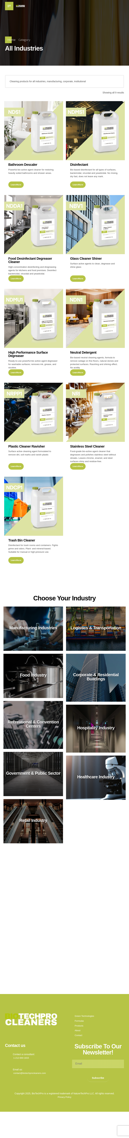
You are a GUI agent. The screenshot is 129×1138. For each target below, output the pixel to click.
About (78, 1054)
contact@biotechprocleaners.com (30, 1096)
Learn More (16, 188)
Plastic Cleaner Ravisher (27, 459)
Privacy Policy (64, 1121)
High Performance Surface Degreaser (28, 362)
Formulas (79, 1044)
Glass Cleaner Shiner (86, 263)
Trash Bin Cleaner (22, 558)
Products (79, 1049)
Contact (79, 1058)
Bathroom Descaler (23, 165)
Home (12, 40)
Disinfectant (79, 165)
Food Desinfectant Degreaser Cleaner (30, 264)
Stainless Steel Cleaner (87, 459)
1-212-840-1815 (21, 1081)
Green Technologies (85, 1039)
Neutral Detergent (83, 361)
